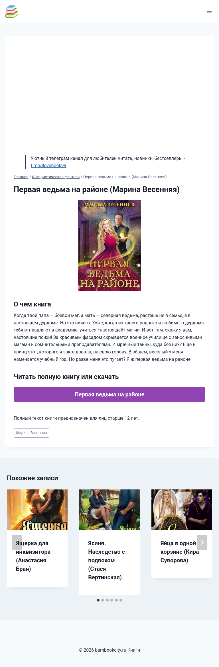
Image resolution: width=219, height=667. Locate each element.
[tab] (98, 600)
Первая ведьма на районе (110, 394)
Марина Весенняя (31, 433)
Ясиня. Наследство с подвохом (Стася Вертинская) (106, 560)
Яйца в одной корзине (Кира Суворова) (180, 552)
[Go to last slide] (17, 542)
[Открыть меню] (209, 11)
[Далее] (202, 542)
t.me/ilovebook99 (48, 165)
